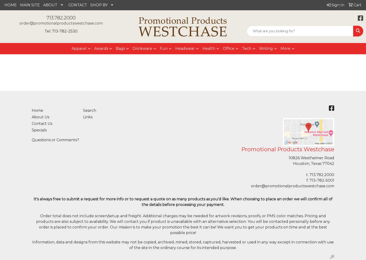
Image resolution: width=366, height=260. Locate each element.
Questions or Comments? (55, 140)
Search (89, 110)
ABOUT (50, 5)
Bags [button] (120, 48)
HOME (10, 5)
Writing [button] (266, 48)
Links (87, 117)
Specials (39, 130)
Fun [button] (164, 48)
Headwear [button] (185, 48)
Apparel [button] (79, 48)
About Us (40, 117)
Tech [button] (246, 48)
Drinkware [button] (142, 48)
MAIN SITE (30, 5)
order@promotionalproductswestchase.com (61, 23)
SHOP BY (99, 5)
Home (37, 110)
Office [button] (228, 48)
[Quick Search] (300, 31)
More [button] (285, 48)
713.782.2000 (61, 18)
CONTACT (77, 5)
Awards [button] (101, 48)
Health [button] (208, 48)
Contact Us (42, 123)
